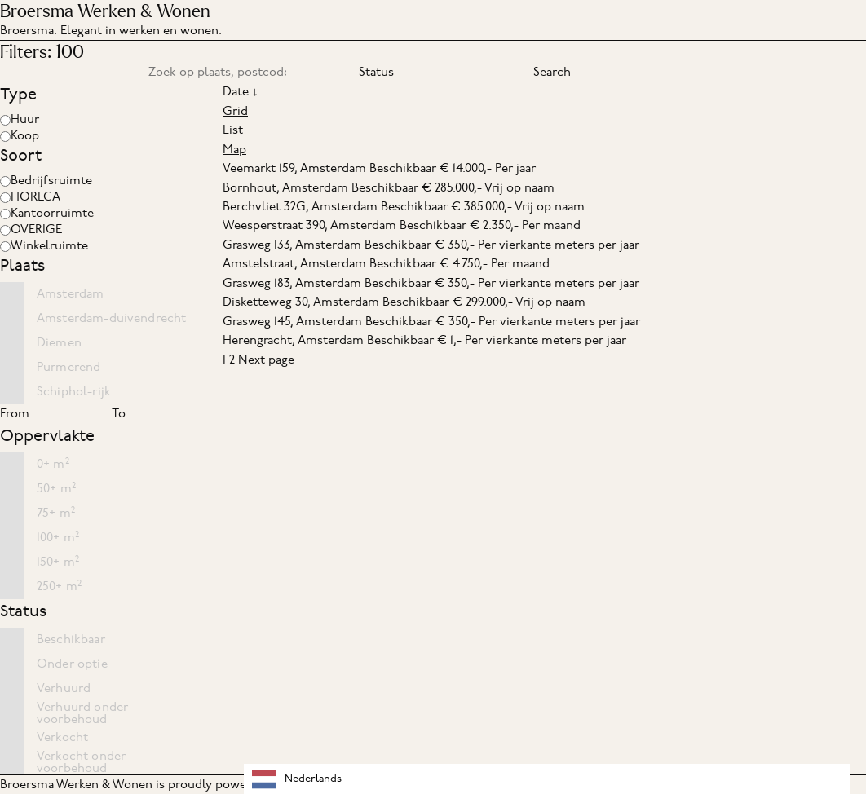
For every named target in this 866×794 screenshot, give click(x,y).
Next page (266, 359)
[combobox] (547, 779)
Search (552, 72)
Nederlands (297, 779)
